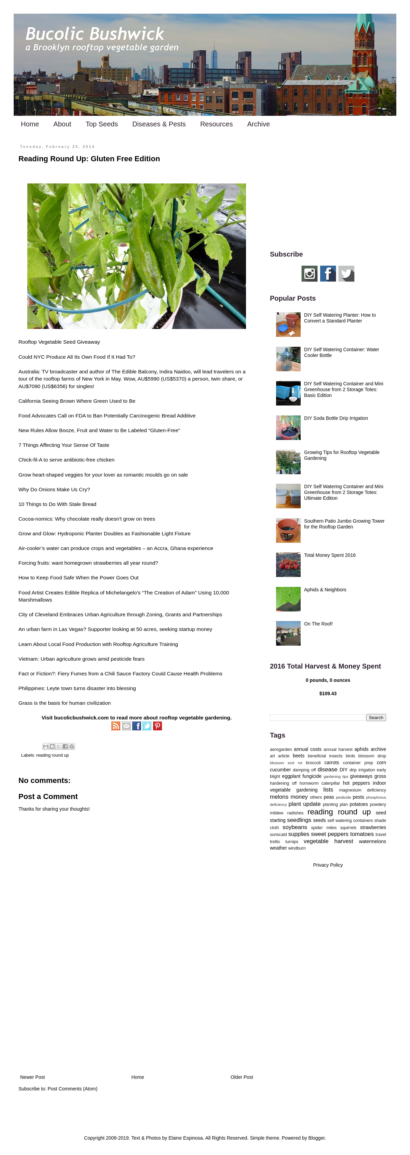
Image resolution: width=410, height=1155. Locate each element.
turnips (291, 841)
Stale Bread (82, 504)
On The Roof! (318, 624)
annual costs (308, 749)
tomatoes (362, 834)
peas (329, 797)
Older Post (242, 1077)
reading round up (52, 755)
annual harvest (338, 749)
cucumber (280, 769)
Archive (258, 124)
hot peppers (356, 783)
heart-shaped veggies (57, 475)
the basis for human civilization (75, 703)
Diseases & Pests (159, 124)
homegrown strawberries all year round (109, 563)
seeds (319, 820)
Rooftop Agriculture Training (145, 644)
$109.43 (328, 693)
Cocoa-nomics (35, 519)
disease (328, 769)
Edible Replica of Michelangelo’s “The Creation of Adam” (131, 592)
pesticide (343, 797)
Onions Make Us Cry (63, 489)
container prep (358, 762)
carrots (332, 762)
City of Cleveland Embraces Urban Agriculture (71, 614)
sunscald (278, 834)
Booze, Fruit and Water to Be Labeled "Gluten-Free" (119, 430)
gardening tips (336, 776)
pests (358, 797)
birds (350, 756)
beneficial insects (325, 756)
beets (298, 755)
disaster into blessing (111, 688)
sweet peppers (329, 834)
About (62, 124)
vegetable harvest (328, 841)
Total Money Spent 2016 (330, 555)
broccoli (313, 762)
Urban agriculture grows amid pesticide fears (93, 659)
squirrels (348, 827)
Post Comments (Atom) (72, 1088)
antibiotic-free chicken (89, 460)
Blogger (317, 1138)
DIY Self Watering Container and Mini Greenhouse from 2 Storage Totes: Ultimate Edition (343, 492)
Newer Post (32, 1077)
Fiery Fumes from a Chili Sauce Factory (104, 673)
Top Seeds (102, 124)
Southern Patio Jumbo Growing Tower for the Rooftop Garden (344, 524)
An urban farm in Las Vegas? (52, 629)
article (284, 756)
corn (381, 762)
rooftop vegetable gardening (194, 717)
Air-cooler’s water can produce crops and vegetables (79, 548)
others (316, 797)
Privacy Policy (328, 865)
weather (278, 848)
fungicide (312, 776)
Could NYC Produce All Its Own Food (62, 357)
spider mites (324, 827)
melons (279, 797)
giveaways (361, 776)
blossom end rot (286, 763)
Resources (216, 124)
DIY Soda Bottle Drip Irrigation (336, 418)
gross (380, 776)
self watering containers (350, 820)
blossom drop (372, 756)
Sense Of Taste (91, 445)
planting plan (335, 804)
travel (380, 834)
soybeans (295, 827)
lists (328, 789)
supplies (299, 834)
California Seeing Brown (46, 401)
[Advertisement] (136, 1016)
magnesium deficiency (362, 790)
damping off (304, 770)
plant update (305, 804)
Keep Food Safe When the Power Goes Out (87, 577)
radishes (295, 813)
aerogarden (281, 749)
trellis (275, 841)
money (299, 797)
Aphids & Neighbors (325, 589)
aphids (362, 749)
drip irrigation (362, 770)
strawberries (373, 827)
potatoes (359, 804)
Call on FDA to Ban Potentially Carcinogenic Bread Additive (127, 415)
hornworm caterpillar (319, 783)
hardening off (283, 783)
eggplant (291, 776)
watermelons (372, 841)
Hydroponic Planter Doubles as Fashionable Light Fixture (124, 533)
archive (378, 749)
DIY (343, 769)
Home (30, 124)
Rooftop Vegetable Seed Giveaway (59, 342)
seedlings (299, 820)
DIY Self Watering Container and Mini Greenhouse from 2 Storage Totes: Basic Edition (343, 389)
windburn (297, 848)
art (272, 756)
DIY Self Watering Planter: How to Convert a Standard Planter (340, 318)
